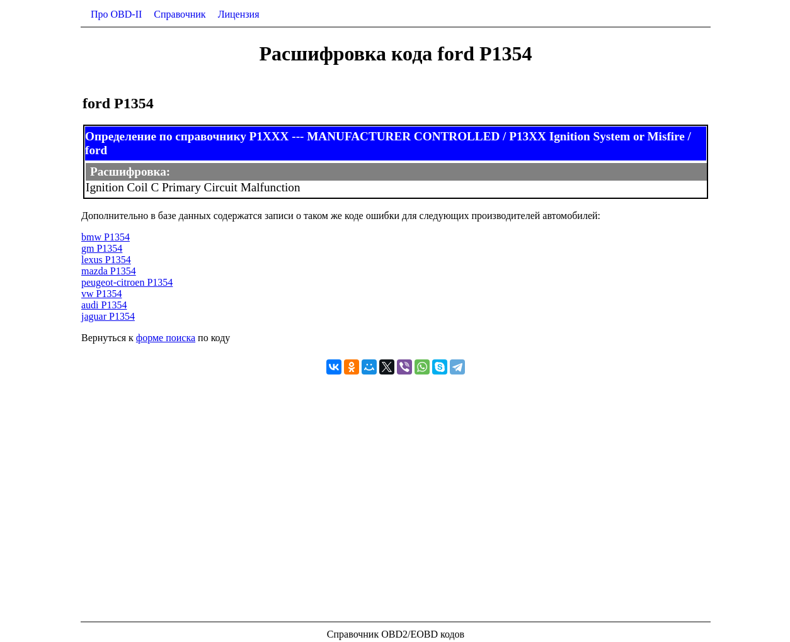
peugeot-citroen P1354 (127, 282)
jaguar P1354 (108, 316)
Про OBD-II (116, 14)
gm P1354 (101, 248)
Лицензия (239, 14)
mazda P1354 (108, 271)
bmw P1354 (105, 237)
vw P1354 (101, 293)
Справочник (179, 14)
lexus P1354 (106, 259)
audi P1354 (104, 305)
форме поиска (165, 337)
